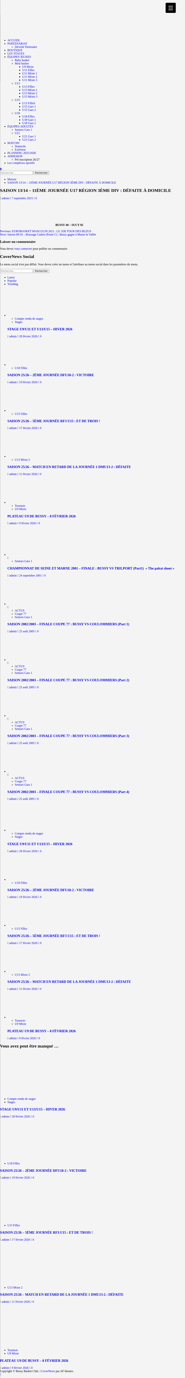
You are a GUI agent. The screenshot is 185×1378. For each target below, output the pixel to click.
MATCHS (13, 143)
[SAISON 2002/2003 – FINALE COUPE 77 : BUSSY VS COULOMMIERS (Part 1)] (21, 603)
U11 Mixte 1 (29, 73)
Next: (48, 234)
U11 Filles (28, 70)
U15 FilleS (28, 103)
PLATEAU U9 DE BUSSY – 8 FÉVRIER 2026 (41, 516)
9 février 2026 (28, 523)
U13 (17, 83)
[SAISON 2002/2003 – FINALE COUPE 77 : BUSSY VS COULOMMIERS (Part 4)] (21, 771)
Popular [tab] (12, 280)
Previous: (45, 231)
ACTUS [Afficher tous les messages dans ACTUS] (19, 610)
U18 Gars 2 (29, 123)
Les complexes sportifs (21, 162)
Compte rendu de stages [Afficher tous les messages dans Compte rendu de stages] (29, 318)
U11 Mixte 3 (29, 80)
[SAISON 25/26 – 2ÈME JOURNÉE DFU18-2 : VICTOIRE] (23, 364)
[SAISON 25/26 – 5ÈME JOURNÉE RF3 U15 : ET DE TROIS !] (23, 410)
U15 (17, 99)
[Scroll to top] (0, 1374)
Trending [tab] (12, 284)
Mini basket (22, 63)
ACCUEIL (13, 40)
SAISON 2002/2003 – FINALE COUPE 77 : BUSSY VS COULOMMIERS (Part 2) (68, 680)
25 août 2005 (27, 631)
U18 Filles (28, 116)
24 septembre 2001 (31, 575)
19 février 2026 (28, 382)
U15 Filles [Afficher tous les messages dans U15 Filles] (21, 413)
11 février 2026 (28, 474)
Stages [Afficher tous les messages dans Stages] (19, 322)
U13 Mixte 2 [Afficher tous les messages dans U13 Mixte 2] (22, 459)
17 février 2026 (28, 428)
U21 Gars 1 (29, 136)
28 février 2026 (28, 336)
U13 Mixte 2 (29, 93)
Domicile (20, 146)
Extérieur (20, 149)
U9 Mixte (28, 66)
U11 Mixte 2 (29, 76)
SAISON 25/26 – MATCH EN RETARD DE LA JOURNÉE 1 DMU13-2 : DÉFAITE (69, 467)
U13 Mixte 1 (29, 90)
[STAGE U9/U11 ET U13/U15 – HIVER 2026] (23, 315)
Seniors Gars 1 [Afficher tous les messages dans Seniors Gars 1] (23, 561)
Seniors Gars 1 (23, 129)
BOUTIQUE (15, 50)
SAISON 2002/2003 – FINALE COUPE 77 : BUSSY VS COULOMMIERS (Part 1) (68, 624)
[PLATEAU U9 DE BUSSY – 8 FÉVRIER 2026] (23, 502)
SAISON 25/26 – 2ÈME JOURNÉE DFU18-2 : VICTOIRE (50, 375)
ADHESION (15, 156)
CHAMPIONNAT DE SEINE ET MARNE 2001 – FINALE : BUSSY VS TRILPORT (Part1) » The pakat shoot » (90, 568)
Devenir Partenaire (26, 46)
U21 (17, 133)
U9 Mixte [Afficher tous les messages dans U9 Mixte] (20, 509)
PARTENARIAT (17, 43)
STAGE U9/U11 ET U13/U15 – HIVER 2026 (39, 329)
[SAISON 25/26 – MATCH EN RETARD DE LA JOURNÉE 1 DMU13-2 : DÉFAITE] (23, 456)
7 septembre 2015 (23, 198)
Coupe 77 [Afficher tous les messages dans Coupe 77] (20, 613)
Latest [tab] (11, 277)
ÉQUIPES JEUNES (19, 56)
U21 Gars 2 (29, 139)
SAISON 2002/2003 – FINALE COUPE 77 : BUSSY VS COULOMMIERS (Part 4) (68, 792)
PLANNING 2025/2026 (21, 152)
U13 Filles (28, 86)
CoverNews (48, 1371)
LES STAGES (15, 53)
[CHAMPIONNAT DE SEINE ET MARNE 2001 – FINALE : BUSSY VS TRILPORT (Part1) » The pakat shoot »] (21, 554)
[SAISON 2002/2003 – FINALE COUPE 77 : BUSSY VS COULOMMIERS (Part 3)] (21, 715)
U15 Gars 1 (29, 106)
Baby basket (22, 60)
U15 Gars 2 (29, 109)
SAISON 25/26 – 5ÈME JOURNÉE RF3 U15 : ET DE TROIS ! (53, 421)
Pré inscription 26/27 (27, 159)
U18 (17, 113)
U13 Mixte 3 (29, 96)
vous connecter (23, 248)
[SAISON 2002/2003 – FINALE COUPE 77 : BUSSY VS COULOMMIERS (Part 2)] (21, 659)
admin (6, 198)
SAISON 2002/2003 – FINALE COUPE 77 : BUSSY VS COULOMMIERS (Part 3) (68, 736)
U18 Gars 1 (29, 119)
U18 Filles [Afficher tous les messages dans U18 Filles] (21, 368)
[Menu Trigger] (171, 8)
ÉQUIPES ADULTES (20, 126)
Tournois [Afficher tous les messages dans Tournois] (20, 505)
